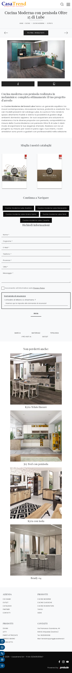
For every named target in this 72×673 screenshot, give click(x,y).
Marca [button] (18, 333)
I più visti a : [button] (27, 337)
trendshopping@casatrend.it (52, 639)
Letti (5, 632)
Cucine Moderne (38, 23)
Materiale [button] (36, 333)
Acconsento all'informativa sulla (25, 288)
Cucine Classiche (44, 602)
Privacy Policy (39, 288)
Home (21, 23)
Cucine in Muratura (45, 606)
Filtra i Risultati (35, 33)
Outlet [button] (45, 337)
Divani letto (8, 642)
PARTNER (6, 609)
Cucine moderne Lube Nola (54, 214)
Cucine (27, 23)
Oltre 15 (49, 23)
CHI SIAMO (7, 599)
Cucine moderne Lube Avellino (18, 208)
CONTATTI (6, 613)
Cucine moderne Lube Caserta (36, 220)
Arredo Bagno (9, 639)
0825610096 (45, 635)
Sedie (39, 613)
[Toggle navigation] (68, 4)
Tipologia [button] (54, 333)
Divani (5, 628)
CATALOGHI (7, 606)
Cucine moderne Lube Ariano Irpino (21, 214)
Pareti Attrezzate (10, 635)
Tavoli (40, 609)
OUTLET (5, 602)
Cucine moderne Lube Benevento (52, 208)
